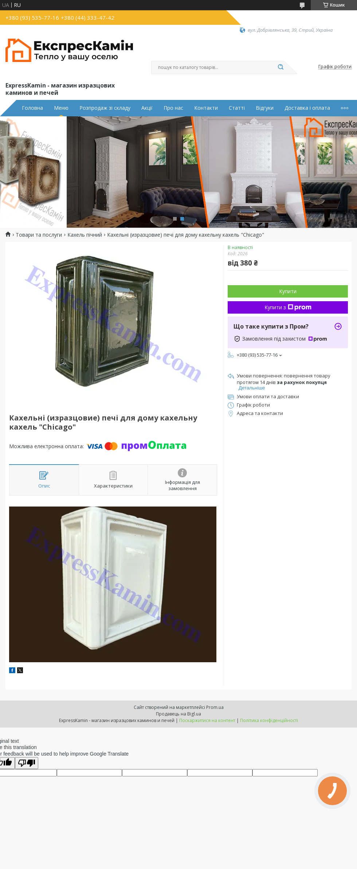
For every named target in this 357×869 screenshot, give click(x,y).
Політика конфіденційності (269, 720)
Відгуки (265, 107)
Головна (32, 107)
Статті (237, 107)
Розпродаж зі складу (104, 107)
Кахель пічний (84, 235)
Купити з (287, 307)
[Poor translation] (26, 763)
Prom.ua (215, 707)
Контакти (206, 107)
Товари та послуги (39, 235)
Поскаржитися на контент (207, 720)
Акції (147, 107)
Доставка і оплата (307, 107)
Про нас (173, 107)
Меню (61, 107)
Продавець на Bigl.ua (178, 714)
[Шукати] (280, 67)
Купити (288, 291)
